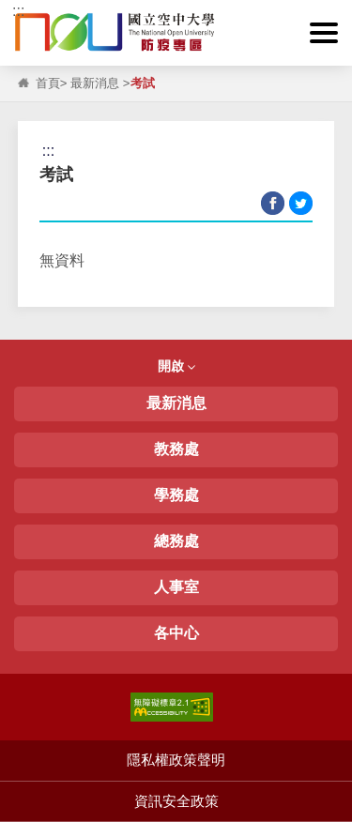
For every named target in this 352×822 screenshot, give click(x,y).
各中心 (176, 633)
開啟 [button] (176, 365)
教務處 (176, 449)
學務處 (176, 495)
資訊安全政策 (176, 801)
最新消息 (94, 83)
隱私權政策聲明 (176, 760)
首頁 (48, 83)
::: (18, 11)
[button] (324, 33)
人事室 (176, 587)
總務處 (176, 541)
